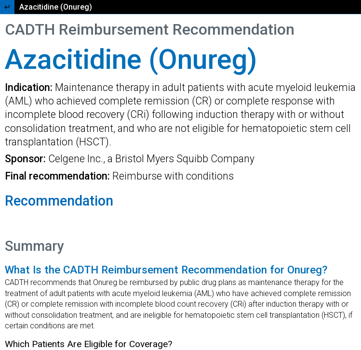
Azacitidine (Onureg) (55, 7)
